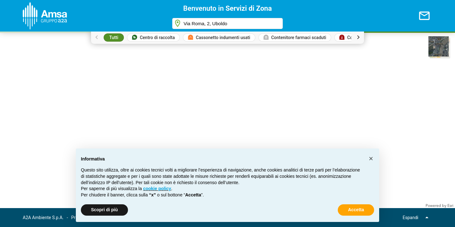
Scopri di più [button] (104, 209)
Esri (450, 205)
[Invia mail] (424, 16)
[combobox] (227, 23)
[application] (227, 120)
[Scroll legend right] (358, 37)
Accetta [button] (356, 209)
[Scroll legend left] (97, 37)
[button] (439, 47)
